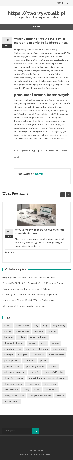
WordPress (47, 454)
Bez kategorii (36, 450)
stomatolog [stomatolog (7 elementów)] (33, 383)
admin (17, 157)
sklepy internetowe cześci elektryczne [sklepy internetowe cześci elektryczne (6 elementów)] (47, 378)
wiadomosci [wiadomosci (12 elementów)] (51, 389)
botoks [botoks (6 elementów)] (7, 331)
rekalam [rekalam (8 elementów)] (53, 366)
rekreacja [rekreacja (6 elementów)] (34, 372)
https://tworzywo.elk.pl (36, 13)
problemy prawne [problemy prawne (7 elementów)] (12, 366)
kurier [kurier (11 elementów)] (43, 343)
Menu (60, 2)
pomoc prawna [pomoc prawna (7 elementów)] (11, 360)
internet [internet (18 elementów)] (52, 331)
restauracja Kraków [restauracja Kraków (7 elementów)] (53, 372)
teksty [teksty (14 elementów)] (26, 389)
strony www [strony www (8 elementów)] (50, 383)
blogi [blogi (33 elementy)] (45, 325)
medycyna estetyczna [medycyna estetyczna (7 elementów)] (37, 349)
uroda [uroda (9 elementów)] (37, 389)
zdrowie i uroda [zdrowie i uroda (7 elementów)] (11, 401)
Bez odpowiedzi (51, 150)
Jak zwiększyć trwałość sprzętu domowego (23, 305)
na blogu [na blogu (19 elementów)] (8, 354)
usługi (32, 150)
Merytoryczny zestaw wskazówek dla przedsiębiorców (29, 277)
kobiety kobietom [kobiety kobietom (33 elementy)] (38, 337)
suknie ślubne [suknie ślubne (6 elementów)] (11, 389)
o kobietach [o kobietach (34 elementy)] (38, 354)
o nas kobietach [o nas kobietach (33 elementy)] (56, 354)
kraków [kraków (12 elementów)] (32, 343)
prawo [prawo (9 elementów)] (43, 360)
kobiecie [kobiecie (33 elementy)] (8, 337)
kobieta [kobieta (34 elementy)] (21, 337)
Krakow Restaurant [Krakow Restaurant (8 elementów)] (13, 343)
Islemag (24, 454)
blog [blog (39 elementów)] (36, 325)
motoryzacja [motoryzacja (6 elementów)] (59, 349)
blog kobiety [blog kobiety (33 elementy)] (59, 325)
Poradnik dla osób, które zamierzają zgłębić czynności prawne (33, 283)
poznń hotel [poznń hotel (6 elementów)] (29, 360)
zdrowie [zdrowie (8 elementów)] (60, 395)
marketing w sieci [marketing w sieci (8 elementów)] (12, 349)
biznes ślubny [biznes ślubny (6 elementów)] (22, 325)
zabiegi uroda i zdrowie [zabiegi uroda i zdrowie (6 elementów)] (40, 395)
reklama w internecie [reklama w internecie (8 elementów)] (14, 372)
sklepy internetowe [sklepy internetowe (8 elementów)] (13, 378)
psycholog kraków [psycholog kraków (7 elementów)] (35, 366)
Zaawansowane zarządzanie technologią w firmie (26, 288)
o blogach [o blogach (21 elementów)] (22, 354)
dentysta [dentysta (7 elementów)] (38, 331)
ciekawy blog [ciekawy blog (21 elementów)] (22, 331)
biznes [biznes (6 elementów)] (7, 325)
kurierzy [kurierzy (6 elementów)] (55, 343)
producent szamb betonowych (41, 94)
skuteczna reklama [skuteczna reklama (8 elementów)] (13, 383)
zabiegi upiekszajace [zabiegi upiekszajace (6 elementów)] (14, 395)
